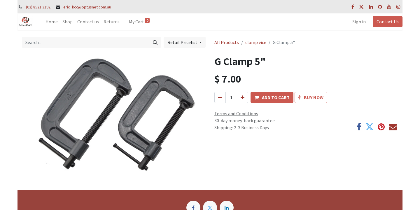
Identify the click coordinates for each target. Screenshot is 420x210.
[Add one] (242, 97)
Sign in (359, 21)
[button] (272, 97)
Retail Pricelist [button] (182, 42)
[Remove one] (220, 97)
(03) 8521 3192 (38, 7)
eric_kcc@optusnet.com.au (87, 7)
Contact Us (388, 21)
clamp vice (255, 42)
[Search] (155, 42)
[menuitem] (51, 21)
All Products (226, 42)
